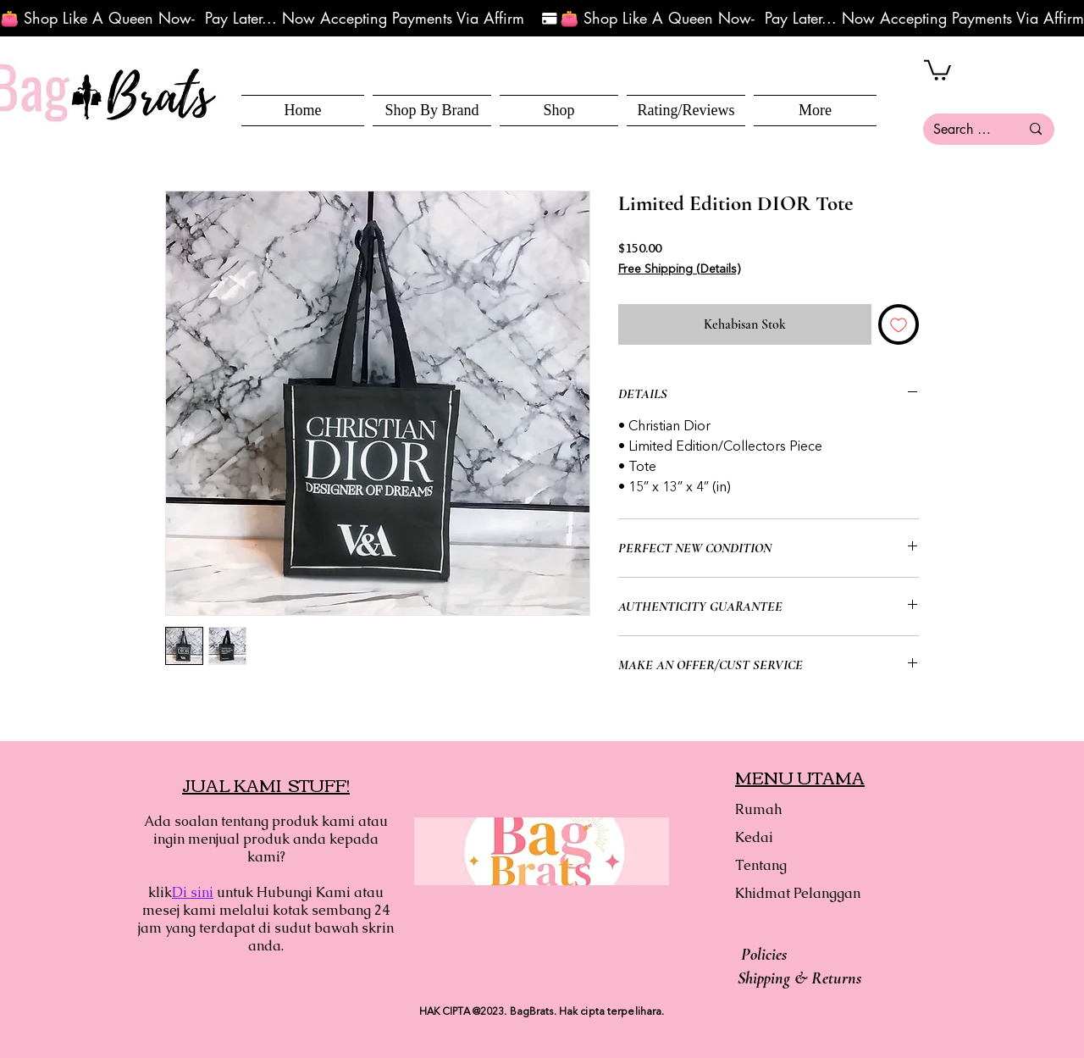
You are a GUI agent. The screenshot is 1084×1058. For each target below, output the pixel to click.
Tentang (761, 865)
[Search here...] (963, 129)
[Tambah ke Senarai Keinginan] (898, 324)
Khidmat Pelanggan (794, 893)
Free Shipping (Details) (679, 269)
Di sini (192, 892)
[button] (558, 110)
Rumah (758, 809)
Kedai (754, 837)
